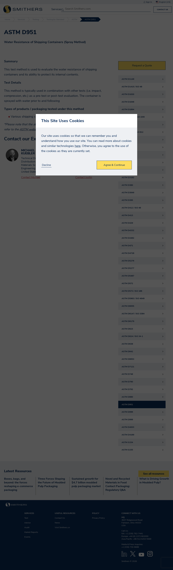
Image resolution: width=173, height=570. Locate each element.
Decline (46, 165)
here (77, 146)
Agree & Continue (114, 165)
